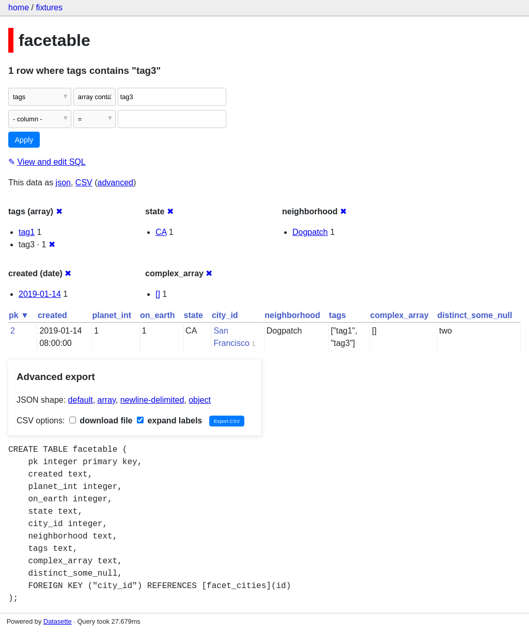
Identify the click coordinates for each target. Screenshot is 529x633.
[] (157, 294)
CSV (83, 182)
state (193, 315)
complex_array (399, 315)
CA (160, 232)
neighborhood (292, 315)
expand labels (169, 420)
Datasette (57, 621)
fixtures (49, 7)
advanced (115, 182)
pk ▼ (19, 315)
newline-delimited (152, 399)
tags (337, 315)
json (63, 182)
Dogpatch (310, 232)
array (107, 399)
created (52, 315)
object (200, 399)
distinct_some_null (475, 315)
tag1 (27, 232)
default (80, 399)
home (18, 7)
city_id (225, 315)
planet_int (111, 315)
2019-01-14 (40, 294)
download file (101, 420)
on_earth (157, 315)
